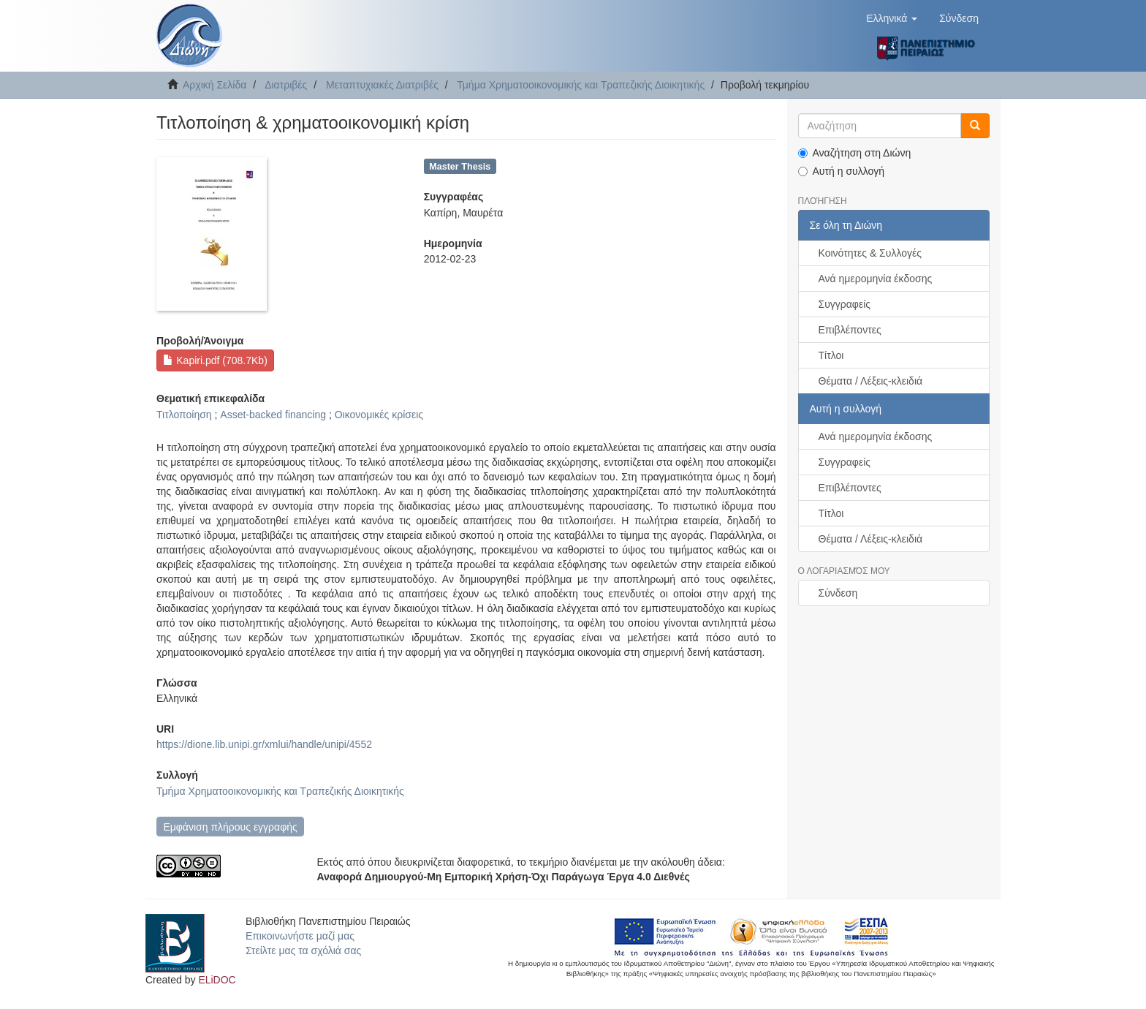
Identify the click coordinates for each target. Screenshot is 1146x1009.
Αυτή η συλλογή (841, 171)
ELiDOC (216, 980)
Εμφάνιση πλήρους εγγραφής (230, 827)
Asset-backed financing (273, 414)
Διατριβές (286, 85)
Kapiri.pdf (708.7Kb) (215, 360)
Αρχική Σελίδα (214, 85)
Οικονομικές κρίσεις (379, 414)
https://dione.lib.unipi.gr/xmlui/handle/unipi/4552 (264, 744)
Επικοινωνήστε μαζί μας (300, 936)
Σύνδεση (838, 593)
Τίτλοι (831, 355)
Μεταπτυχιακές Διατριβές (382, 85)
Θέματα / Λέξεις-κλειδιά (871, 381)
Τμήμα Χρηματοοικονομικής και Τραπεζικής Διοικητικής (581, 85)
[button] (891, 18)
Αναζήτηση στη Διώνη (854, 153)
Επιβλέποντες (850, 330)
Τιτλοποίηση (184, 414)
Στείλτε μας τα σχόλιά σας (303, 950)
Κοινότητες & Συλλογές (870, 253)
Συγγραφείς (845, 304)
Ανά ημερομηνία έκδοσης (876, 278)
